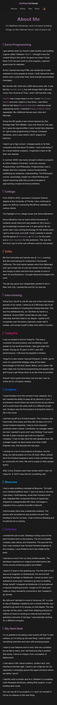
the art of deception (28, 106)
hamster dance (16, 90)
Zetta (39, 258)
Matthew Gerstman (28, 3)
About (37, 9)
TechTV (6, 99)
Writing (22, 9)
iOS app (34, 237)
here (32, 692)
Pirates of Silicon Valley (40, 109)
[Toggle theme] (44, 9)
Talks (30, 9)
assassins (23, 237)
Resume (14, 9)
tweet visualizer (15, 240)
